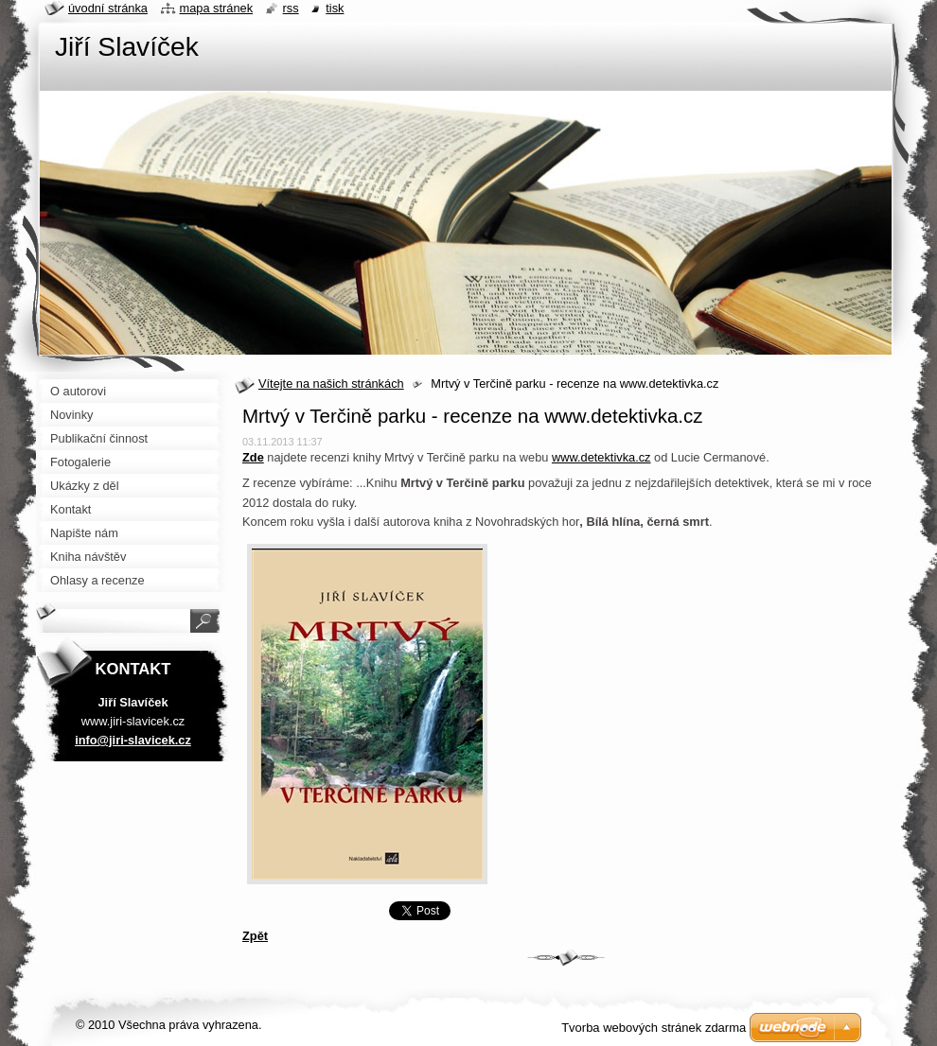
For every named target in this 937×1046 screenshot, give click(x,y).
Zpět (255, 936)
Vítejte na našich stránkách (331, 383)
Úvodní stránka (108, 8)
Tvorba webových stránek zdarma (653, 1027)
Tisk (335, 8)
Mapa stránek (217, 8)
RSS (291, 8)
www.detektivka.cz (601, 457)
